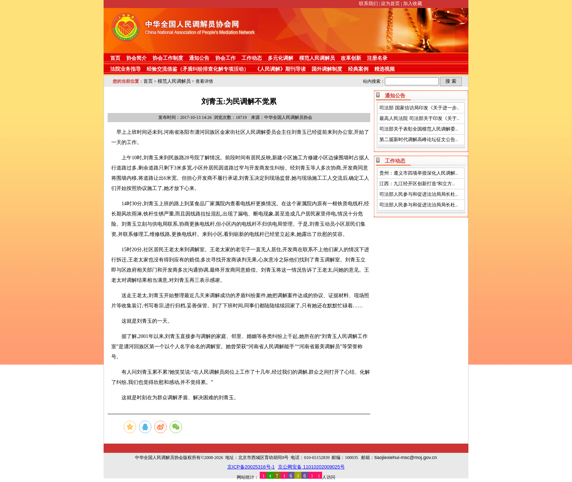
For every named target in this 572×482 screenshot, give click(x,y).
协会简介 (136, 58)
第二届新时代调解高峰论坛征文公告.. (418, 139)
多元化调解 (280, 58)
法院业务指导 (125, 69)
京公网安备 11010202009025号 (311, 467)
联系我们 (368, 3)
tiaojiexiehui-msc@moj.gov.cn (405, 457)
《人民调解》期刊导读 (280, 69)
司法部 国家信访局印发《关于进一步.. (419, 107)
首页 (115, 58)
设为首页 (390, 3)
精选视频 (384, 69)
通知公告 (199, 58)
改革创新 (351, 58)
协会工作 (225, 58)
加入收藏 (412, 3)
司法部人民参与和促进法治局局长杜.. (418, 194)
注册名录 (377, 58)
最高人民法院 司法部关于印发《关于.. (419, 118)
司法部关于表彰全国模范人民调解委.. (418, 129)
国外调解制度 (327, 69)
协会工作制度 (167, 58)
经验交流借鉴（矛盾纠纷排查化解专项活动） (198, 69)
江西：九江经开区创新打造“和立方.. (417, 183)
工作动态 (251, 58)
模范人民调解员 (317, 58)
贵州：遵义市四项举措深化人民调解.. (418, 173)
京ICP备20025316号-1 (251, 467)
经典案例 (358, 69)
